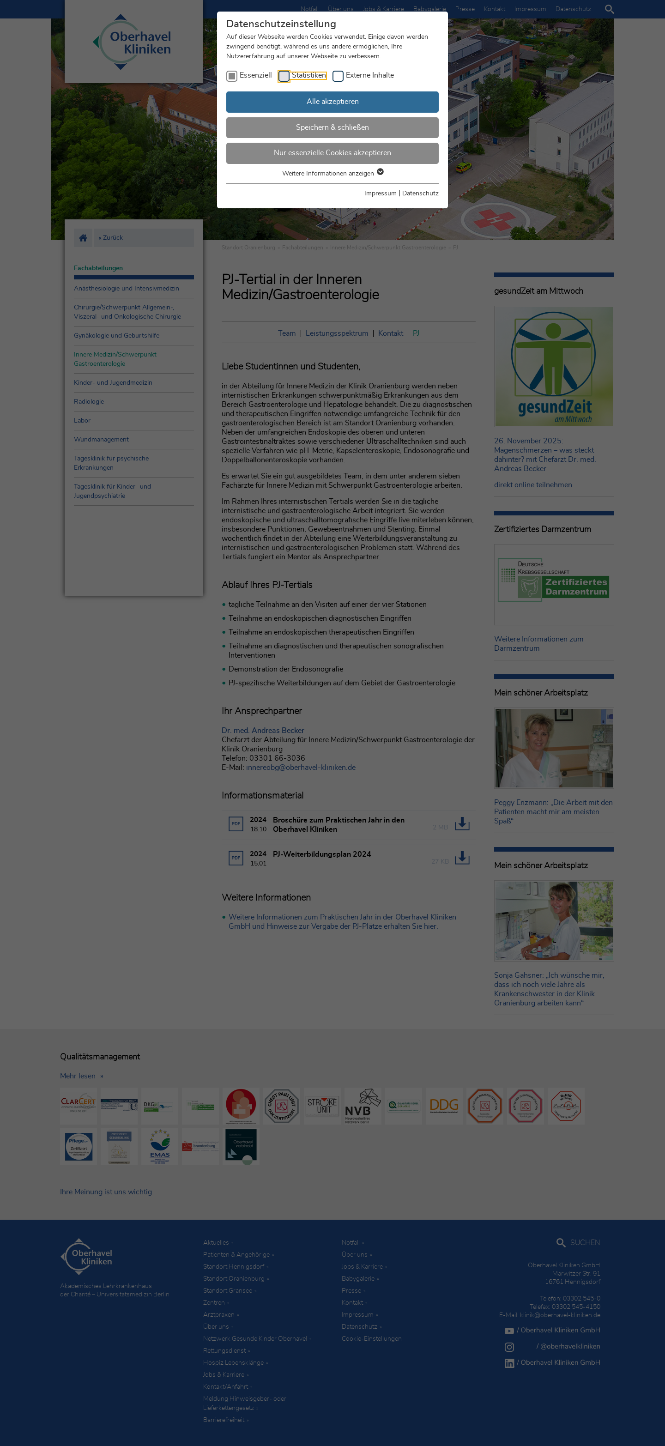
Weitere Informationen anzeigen (332, 173)
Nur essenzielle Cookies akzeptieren (332, 153)
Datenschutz (420, 193)
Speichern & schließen (332, 127)
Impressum (380, 193)
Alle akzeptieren (333, 101)
